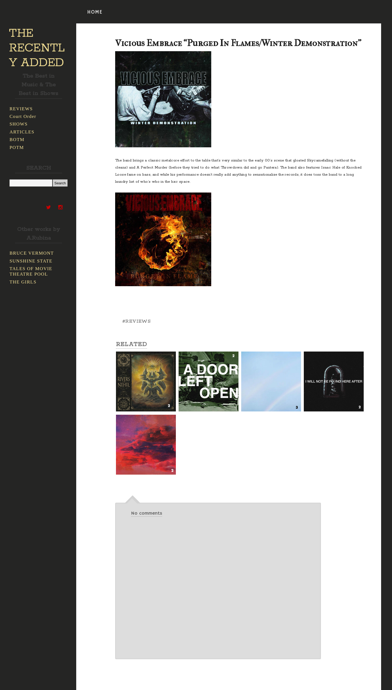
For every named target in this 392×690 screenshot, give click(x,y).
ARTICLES (22, 132)
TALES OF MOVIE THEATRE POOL (31, 271)
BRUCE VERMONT (32, 253)
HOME (94, 12)
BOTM (17, 139)
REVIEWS (21, 108)
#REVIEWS (136, 321)
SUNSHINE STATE (31, 261)
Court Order (23, 116)
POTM (17, 147)
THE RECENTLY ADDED (37, 48)
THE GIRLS (23, 282)
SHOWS (19, 124)
